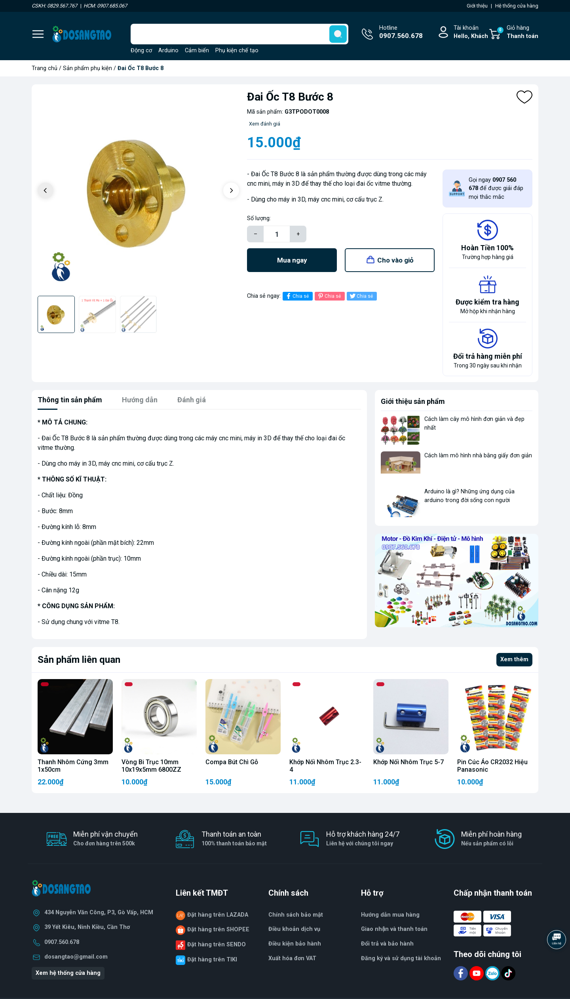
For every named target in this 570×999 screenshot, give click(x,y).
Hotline (401, 33)
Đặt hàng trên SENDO (216, 944)
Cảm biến (197, 50)
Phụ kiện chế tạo (236, 50)
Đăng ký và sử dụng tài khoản (401, 958)
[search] (338, 34)
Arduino (168, 50)
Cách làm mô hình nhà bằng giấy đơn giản (478, 455)
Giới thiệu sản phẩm (413, 401)
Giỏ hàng (517, 33)
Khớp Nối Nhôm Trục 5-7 (408, 762)
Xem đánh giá (264, 124)
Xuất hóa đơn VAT (292, 958)
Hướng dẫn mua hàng (390, 914)
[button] (231, 190)
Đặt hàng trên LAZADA (217, 914)
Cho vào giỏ (395, 260)
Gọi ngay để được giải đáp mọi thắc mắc (496, 188)
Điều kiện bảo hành (294, 943)
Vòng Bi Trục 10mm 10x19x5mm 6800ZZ (151, 765)
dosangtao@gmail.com (76, 956)
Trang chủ (44, 68)
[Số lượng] (276, 234)
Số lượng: (259, 218)
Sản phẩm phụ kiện (87, 68)
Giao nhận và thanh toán (394, 929)
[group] (138, 191)
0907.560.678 (61, 942)
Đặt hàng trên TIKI (212, 959)
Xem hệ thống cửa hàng (68, 973)
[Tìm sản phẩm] (239, 34)
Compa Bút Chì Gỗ (231, 762)
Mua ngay (292, 260)
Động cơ (141, 50)
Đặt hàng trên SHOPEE (218, 929)
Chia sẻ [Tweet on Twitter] (361, 296)
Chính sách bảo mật (295, 914)
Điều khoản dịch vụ (294, 929)
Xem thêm (514, 659)
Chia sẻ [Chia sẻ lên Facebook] (297, 296)
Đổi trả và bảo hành (387, 943)
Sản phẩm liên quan (79, 659)
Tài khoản (471, 33)
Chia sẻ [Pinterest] (329, 296)
